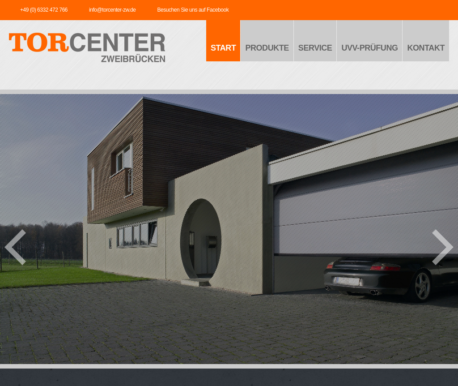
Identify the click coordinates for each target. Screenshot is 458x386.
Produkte (266, 47)
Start (223, 47)
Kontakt (426, 47)
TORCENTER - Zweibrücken (87, 50)
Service (315, 47)
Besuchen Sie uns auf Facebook (193, 10)
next (443, 247)
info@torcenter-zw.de (112, 10)
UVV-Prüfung (369, 47)
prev (15, 247)
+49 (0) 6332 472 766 (44, 10)
